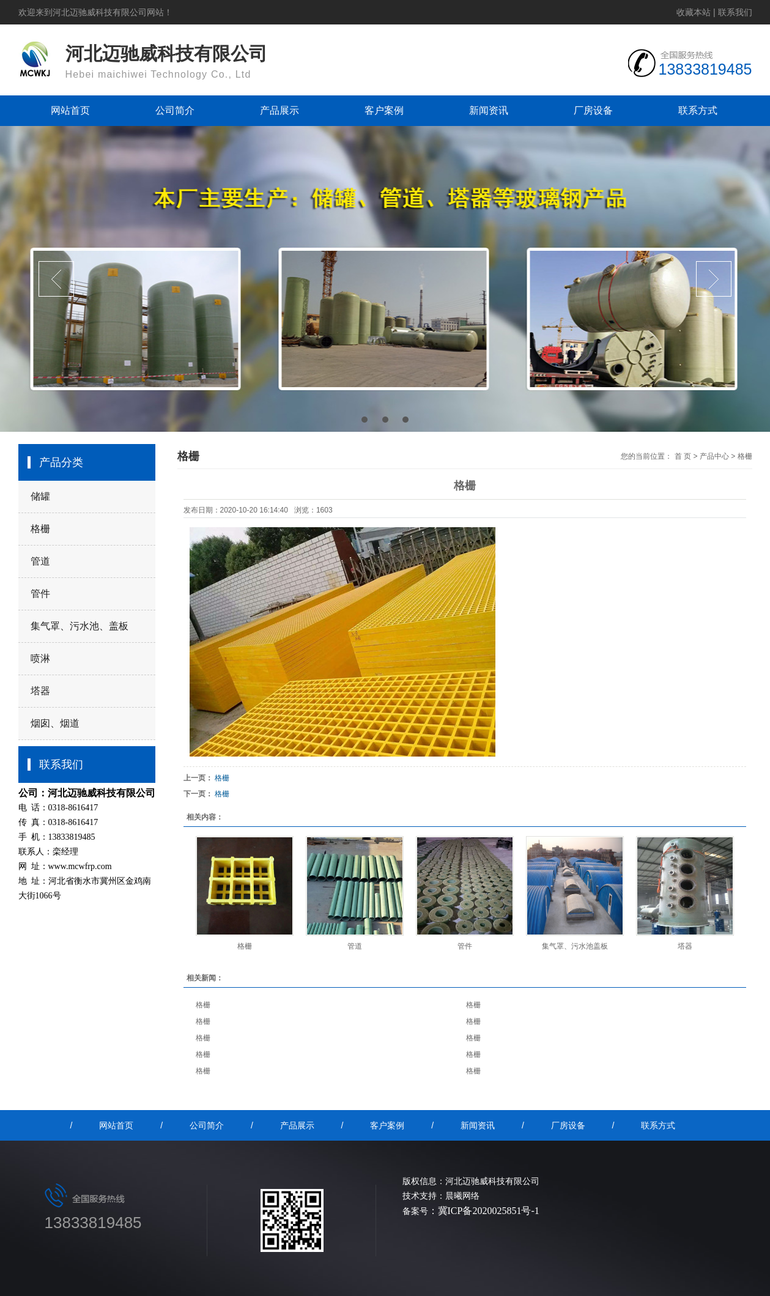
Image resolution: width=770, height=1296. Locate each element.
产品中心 (714, 456)
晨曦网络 (462, 1196)
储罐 (40, 496)
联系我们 (735, 12)
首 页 (683, 456)
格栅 (40, 529)
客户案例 (384, 110)
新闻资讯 (488, 110)
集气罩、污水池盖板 (575, 946)
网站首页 (70, 110)
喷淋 (40, 658)
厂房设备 (593, 110)
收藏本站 (693, 12)
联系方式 (697, 110)
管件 (40, 593)
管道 (40, 561)
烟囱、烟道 (55, 723)
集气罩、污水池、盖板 (79, 626)
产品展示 (279, 110)
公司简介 (174, 110)
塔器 (40, 691)
